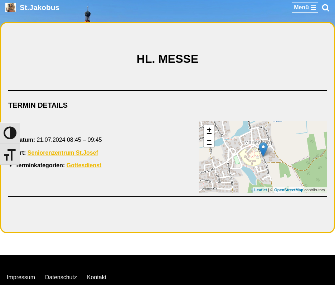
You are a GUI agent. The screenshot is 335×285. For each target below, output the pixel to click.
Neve (130, 262)
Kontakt (96, 277)
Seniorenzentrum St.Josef (63, 153)
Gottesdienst (84, 165)
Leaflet (260, 190)
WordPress (197, 262)
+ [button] (209, 130)
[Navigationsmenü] (305, 8)
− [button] (209, 141)
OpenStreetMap (288, 190)
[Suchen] (326, 7)
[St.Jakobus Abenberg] (32, 7)
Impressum (21, 277)
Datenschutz (61, 277)
